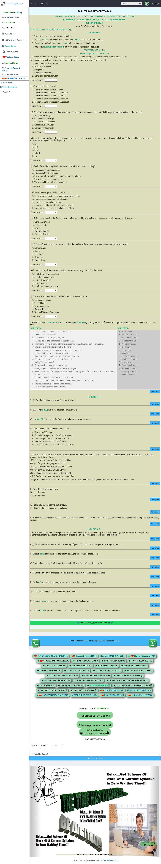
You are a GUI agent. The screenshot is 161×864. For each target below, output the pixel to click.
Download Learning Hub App (148, 844)
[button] (35, 814)
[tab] (34, 745)
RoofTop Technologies (107, 860)
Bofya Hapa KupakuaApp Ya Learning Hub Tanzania (94, 732)
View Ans (155, 391)
